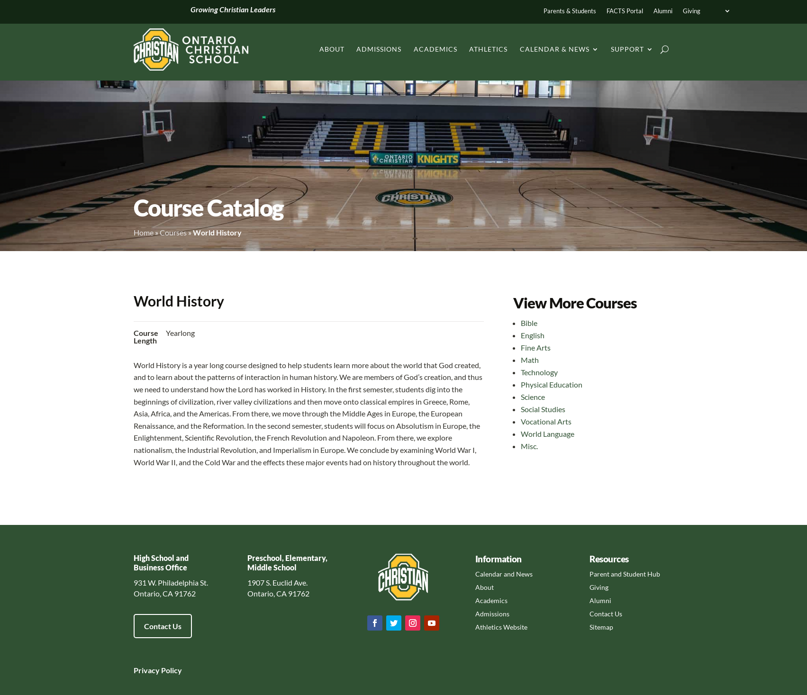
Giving (691, 11)
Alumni (662, 11)
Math (530, 359)
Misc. (529, 446)
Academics (435, 49)
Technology (539, 372)
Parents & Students (570, 11)
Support (627, 49)
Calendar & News (554, 49)
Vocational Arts (546, 421)
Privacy (147, 670)
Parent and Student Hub (624, 574)
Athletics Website (501, 627)
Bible (529, 322)
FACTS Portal (625, 11)
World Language (547, 433)
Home (144, 232)
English (532, 335)
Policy (171, 670)
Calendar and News (504, 574)
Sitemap (601, 627)
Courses (173, 232)
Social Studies (543, 409)
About (332, 49)
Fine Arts (536, 347)
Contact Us (162, 626)
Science (533, 396)
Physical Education (551, 384)
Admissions (378, 49)
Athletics (488, 49)
